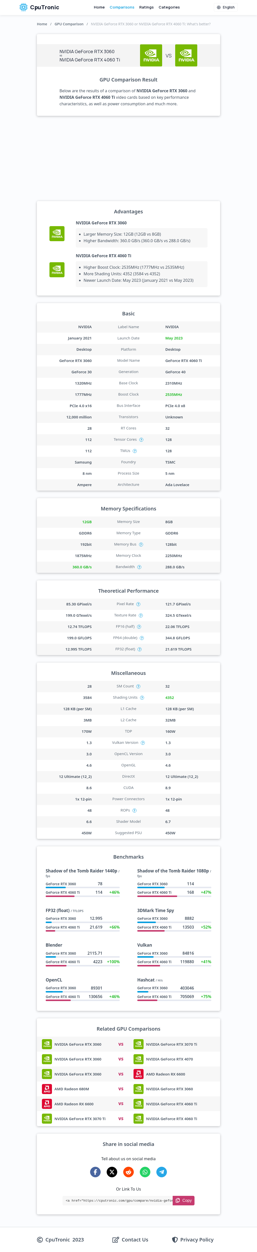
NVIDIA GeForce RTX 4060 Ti (103, 255)
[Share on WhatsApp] (145, 1172)
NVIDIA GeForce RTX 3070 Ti (171, 1044)
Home (99, 7)
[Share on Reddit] (128, 1172)
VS (120, 1044)
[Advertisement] (128, 158)
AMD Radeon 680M (71, 1088)
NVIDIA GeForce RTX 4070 (169, 1058)
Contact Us (135, 1240)
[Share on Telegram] (161, 1172)
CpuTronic (39, 7)
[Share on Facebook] (95, 1172)
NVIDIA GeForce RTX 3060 (101, 223)
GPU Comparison (68, 24)
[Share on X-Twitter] (112, 1172)
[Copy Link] (184, 1200)
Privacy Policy (197, 1240)
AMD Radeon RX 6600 (165, 1074)
